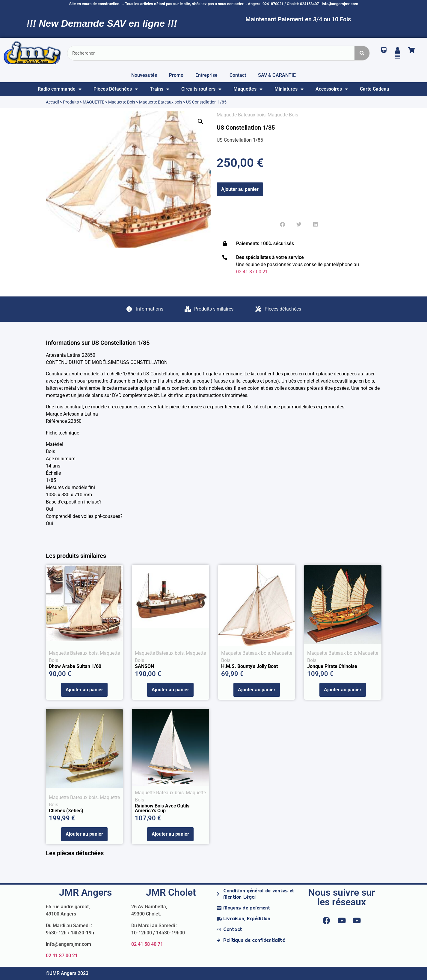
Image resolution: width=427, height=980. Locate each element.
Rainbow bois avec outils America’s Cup (162, 808)
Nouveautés (144, 75)
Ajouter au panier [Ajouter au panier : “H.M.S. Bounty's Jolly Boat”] (256, 690)
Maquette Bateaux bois (160, 102)
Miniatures (289, 89)
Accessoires (332, 89)
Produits (71, 102)
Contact (238, 75)
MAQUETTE (93, 102)
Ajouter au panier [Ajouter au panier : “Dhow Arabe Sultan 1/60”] (84, 690)
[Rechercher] (361, 53)
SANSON (144, 666)
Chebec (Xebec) (66, 810)
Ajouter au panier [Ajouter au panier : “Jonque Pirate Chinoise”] (342, 690)
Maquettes (247, 89)
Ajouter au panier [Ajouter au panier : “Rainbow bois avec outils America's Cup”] (170, 834)
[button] (200, 121)
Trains (159, 89)
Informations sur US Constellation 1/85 (98, 342)
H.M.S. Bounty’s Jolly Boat (249, 666)
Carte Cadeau (374, 89)
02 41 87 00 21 (62, 955)
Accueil (52, 102)
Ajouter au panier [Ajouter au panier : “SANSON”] (170, 690)
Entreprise (206, 75)
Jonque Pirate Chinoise (332, 666)
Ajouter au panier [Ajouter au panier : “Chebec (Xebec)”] (84, 834)
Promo (176, 75)
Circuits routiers (201, 89)
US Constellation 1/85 (246, 127)
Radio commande (60, 89)
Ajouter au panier (240, 189)
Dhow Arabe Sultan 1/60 (75, 666)
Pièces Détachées (115, 89)
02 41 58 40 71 (147, 944)
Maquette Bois (121, 102)
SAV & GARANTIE (277, 75)
